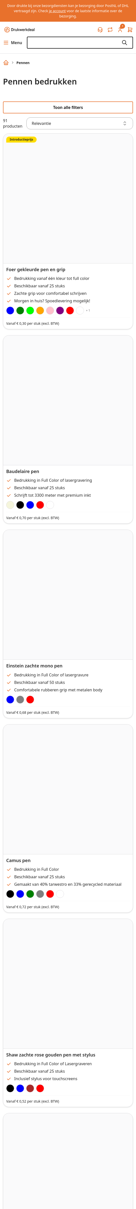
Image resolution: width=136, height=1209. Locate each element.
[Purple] (60, 311)
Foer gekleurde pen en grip (35, 269)
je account (57, 10)
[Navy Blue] (10, 700)
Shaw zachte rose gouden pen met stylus (50, 1055)
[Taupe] (10, 505)
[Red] (70, 311)
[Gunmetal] (20, 700)
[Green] (20, 311)
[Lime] (30, 311)
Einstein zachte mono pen (34, 666)
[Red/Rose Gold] (40, 1088)
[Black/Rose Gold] (10, 1088)
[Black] (20, 505)
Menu (12, 43)
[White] (80, 311)
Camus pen (18, 860)
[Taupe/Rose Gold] (30, 1088)
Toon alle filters (68, 107)
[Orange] (40, 311)
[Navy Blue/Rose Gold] (20, 1088)
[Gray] (40, 894)
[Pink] (50, 311)
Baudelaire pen (22, 471)
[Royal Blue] (10, 311)
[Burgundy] (30, 700)
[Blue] (20, 894)
